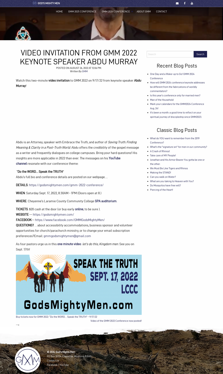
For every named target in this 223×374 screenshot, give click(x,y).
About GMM (144, 11)
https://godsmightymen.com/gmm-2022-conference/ (66, 185)
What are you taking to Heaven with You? (172, 181)
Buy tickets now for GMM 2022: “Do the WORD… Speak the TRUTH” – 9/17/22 (56, 316)
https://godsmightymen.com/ (53, 214)
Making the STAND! (160, 172)
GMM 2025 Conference (82, 11)
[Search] (170, 54)
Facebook (52, 364)
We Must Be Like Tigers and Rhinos (169, 168)
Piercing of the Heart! (161, 189)
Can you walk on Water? (163, 176)
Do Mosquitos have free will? (165, 185)
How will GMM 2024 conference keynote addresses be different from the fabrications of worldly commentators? (177, 86)
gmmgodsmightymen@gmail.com (67, 236)
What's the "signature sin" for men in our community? (178, 146)
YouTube (64, 364)
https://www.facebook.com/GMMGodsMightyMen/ (70, 220)
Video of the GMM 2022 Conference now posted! (116, 320)
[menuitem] (59, 11)
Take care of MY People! (163, 155)
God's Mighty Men (46, 3)
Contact (161, 11)
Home (59, 11)
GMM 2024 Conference (116, 11)
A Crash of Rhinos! (160, 151)
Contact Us (53, 360)
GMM (85, 71)
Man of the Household (162, 99)
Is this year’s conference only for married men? (175, 95)
